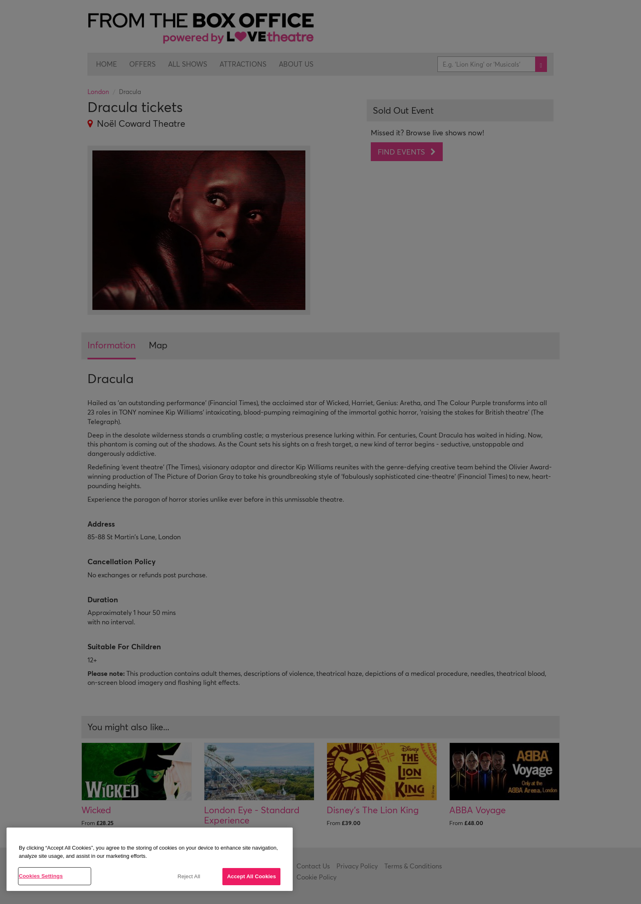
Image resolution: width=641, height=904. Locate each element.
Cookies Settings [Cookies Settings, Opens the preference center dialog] (41, 876)
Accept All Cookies (251, 876)
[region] (150, 859)
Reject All (188, 876)
